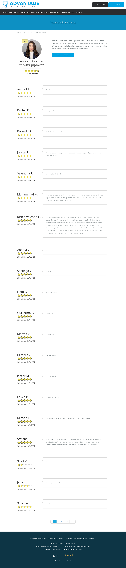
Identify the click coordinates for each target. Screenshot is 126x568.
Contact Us (92, 539)
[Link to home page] (18, 4)
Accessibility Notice (80, 539)
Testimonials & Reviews (39, 32)
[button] (116, 4)
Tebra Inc (42, 539)
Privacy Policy (52, 539)
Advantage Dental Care (23, 32)
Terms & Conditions (65, 539)
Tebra (71, 561)
